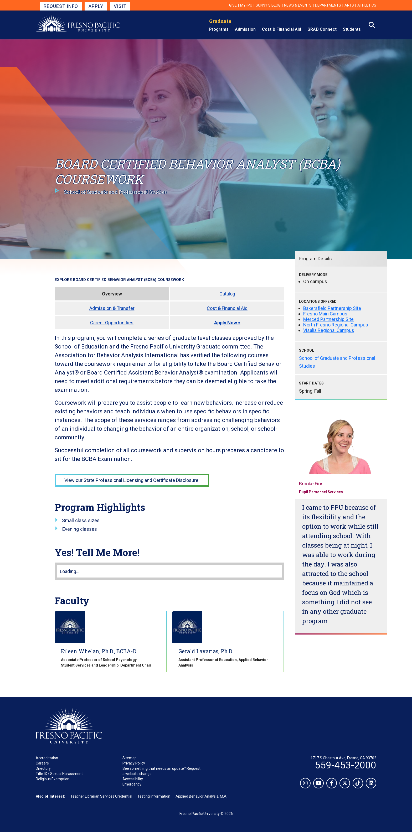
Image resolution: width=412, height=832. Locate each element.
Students (352, 29)
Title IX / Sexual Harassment (59, 774)
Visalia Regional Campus (328, 330)
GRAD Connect (322, 29)
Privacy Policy (133, 763)
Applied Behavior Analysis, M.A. (201, 796)
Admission (245, 29)
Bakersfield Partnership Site (332, 308)
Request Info (61, 6)
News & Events (298, 5)
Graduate (220, 21)
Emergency (131, 784)
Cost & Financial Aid (281, 29)
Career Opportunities (111, 322)
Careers (42, 763)
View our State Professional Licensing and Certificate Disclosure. (131, 480)
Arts (349, 5)
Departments (328, 5)
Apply (96, 6)
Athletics (366, 5)
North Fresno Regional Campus (335, 324)
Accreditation (47, 758)
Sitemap (129, 758)
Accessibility (132, 779)
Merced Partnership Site (328, 319)
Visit (120, 6)
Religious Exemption (52, 779)
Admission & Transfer (112, 308)
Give (233, 5)
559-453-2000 (345, 765)
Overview (112, 294)
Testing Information (153, 796)
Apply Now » (227, 322)
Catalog (227, 294)
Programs (219, 29)
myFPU (246, 5)
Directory (43, 768)
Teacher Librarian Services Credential (101, 796)
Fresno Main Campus (325, 313)
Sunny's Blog (268, 5)
